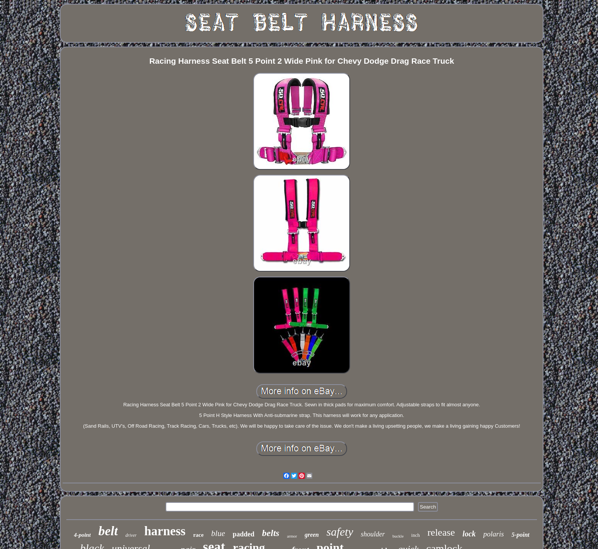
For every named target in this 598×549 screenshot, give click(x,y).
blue (218, 533)
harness (164, 531)
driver (131, 535)
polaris (493, 534)
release (441, 532)
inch (415, 535)
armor (292, 536)
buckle (397, 536)
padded (243, 534)
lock (469, 534)
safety (339, 531)
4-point (82, 535)
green (312, 534)
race (198, 535)
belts (270, 533)
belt (108, 531)
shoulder (373, 534)
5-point (520, 534)
